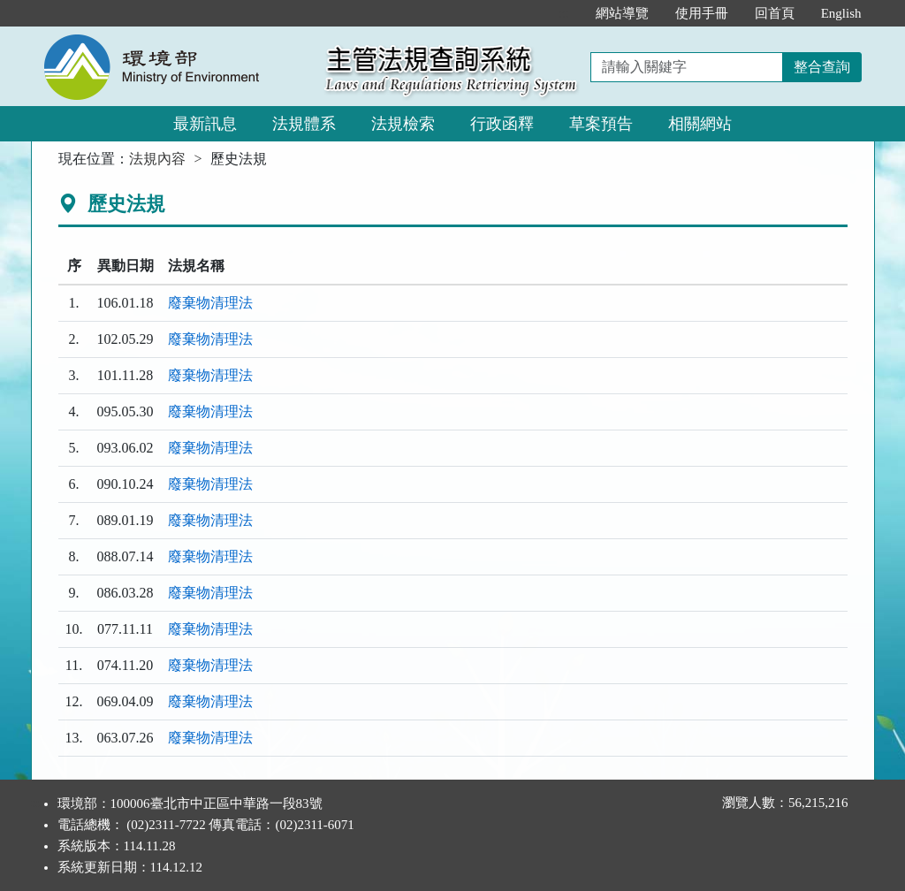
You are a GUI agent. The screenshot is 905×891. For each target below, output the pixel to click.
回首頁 (775, 13)
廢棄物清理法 (210, 302)
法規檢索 (403, 124)
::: (563, 13)
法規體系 (304, 124)
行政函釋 (502, 124)
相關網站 (700, 124)
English (841, 13)
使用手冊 (701, 13)
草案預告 (601, 124)
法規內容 (157, 158)
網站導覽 (622, 13)
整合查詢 (822, 66)
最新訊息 (205, 124)
